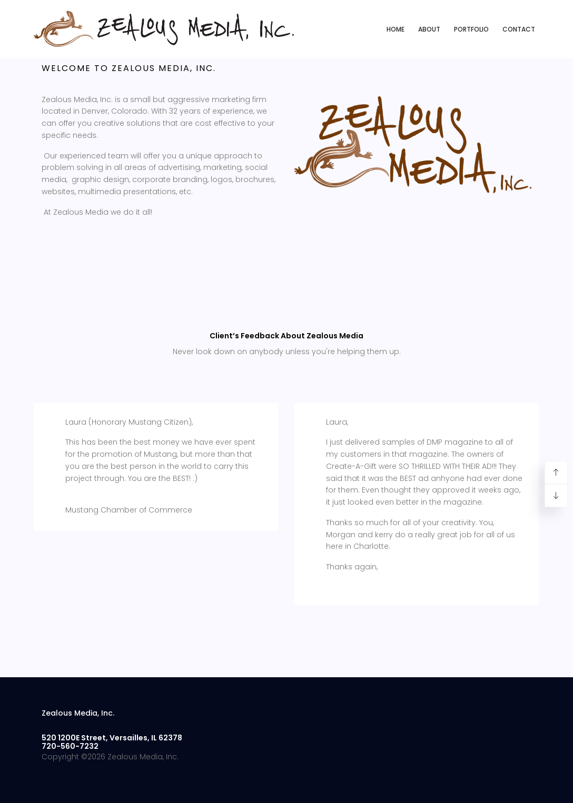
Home (395, 29)
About (429, 29)
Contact (518, 29)
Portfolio (471, 29)
